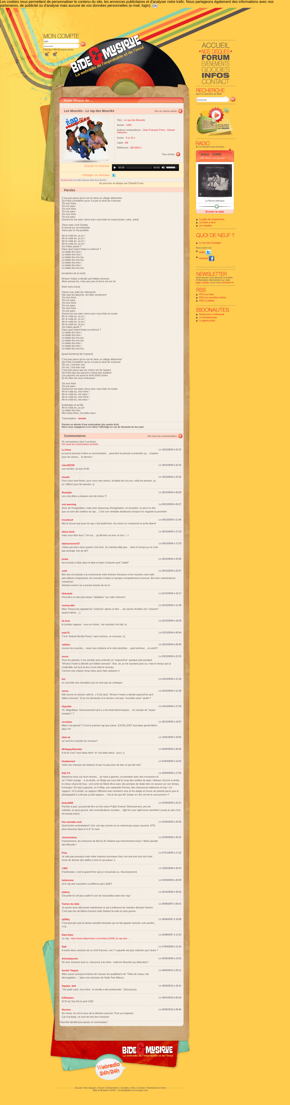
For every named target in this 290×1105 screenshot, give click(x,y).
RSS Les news (206, 294)
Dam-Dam (67, 934)
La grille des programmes (212, 219)
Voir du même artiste (165, 111)
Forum (101, 1088)
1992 (129, 125)
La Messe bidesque (215, 201)
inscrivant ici (228, 282)
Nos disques (90, 1088)
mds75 (66, 632)
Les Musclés (73, 111)
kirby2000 (67, 803)
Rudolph (67, 492)
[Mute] (163, 167)
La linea (66, 449)
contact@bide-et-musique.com (133, 1090)
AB (126, 142)
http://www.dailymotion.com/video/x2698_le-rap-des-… (100, 938)
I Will (65, 868)
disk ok (66, 737)
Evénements (112, 1088)
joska (65, 559)
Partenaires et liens (156, 1088)
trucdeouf (67, 519)
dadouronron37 (71, 543)
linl (63, 679)
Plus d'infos (168, 154)
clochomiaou (69, 837)
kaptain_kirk (69, 986)
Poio (64, 852)
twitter (205, 252)
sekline (66, 644)
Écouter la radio (215, 211)
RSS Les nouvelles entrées (212, 297)
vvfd (64, 571)
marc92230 (68, 465)
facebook (206, 258)
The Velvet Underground (212, 158)
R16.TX (66, 773)
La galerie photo (207, 320)
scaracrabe (68, 605)
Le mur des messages (210, 243)
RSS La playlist (206, 300)
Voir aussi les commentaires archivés (80, 444)
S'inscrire (47, 49)
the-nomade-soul (72, 822)
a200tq (66, 919)
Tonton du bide (71, 904)
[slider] (139, 167)
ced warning (69, 504)
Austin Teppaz (70, 970)
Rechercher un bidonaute (211, 314)
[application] (145, 167)
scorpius (67, 721)
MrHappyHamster (72, 749)
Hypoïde (66, 706)
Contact (141, 1088)
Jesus (204, 154)
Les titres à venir (207, 222)
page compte (202, 282)
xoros (65, 656)
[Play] (115, 167)
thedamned (68, 761)
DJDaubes (68, 997)
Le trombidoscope (208, 317)
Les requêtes (205, 225)
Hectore (66, 1009)
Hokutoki (67, 593)
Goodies (124, 1088)
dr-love (66, 620)
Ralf (64, 946)
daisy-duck (68, 531)
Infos (133, 1088)
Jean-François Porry (154, 130)
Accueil (78, 1088)
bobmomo (68, 880)
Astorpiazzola (70, 958)
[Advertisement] (139, 20)
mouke (66, 477)
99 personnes (67, 180)
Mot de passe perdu (63, 49)
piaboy (66, 892)
